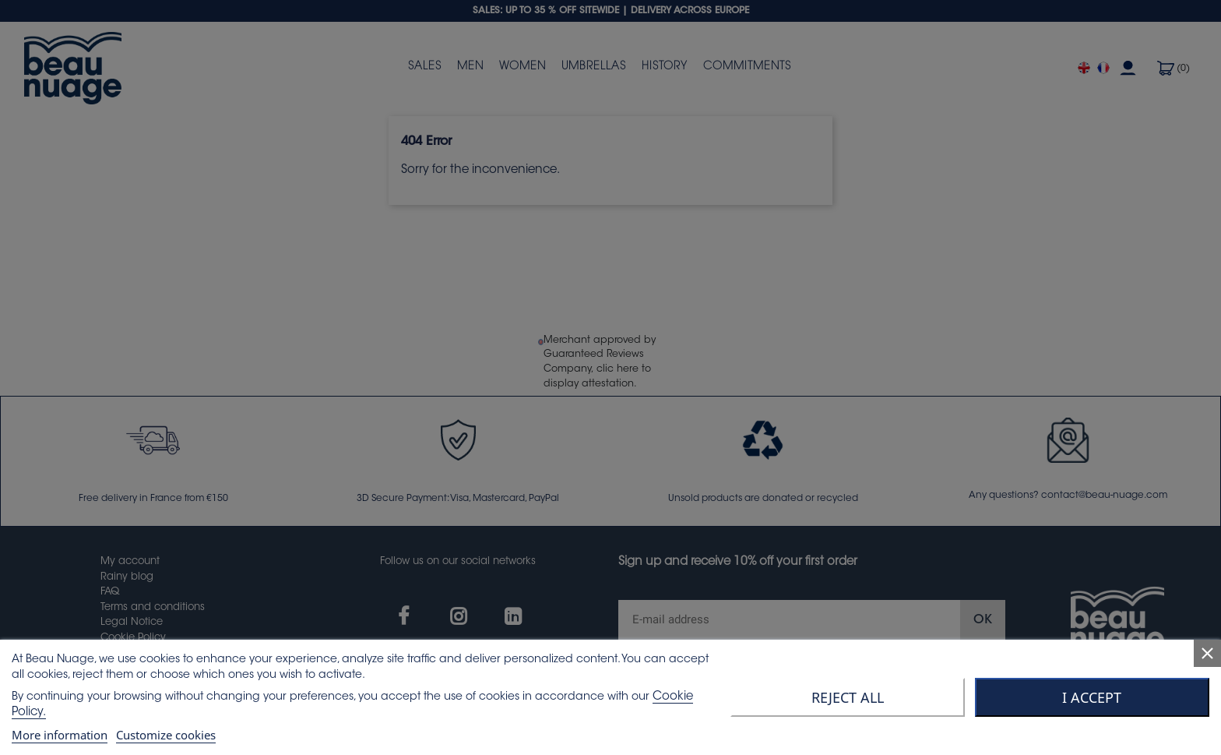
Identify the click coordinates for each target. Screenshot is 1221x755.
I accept (1091, 697)
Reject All (847, 697)
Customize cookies (166, 735)
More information (59, 735)
